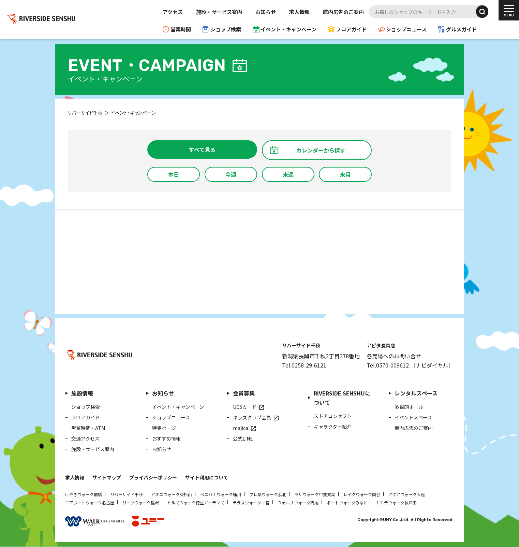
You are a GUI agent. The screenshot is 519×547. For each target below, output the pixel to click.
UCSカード (244, 406)
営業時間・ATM (88, 427)
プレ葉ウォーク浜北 (267, 494)
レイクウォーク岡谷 (361, 494)
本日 (173, 174)
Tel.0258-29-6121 (304, 365)
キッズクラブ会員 (252, 417)
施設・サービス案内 (219, 11)
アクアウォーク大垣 (406, 494)
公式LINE (243, 438)
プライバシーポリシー (153, 477)
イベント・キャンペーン (288, 29)
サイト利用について (206, 477)
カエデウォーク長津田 (396, 502)
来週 (288, 174)
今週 (230, 174)
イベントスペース (413, 417)
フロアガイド (351, 29)
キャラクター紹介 (333, 426)
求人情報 (299, 11)
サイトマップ (106, 477)
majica (240, 427)
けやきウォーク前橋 (83, 494)
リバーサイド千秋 (126, 494)
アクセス (173, 11)
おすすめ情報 (166, 438)
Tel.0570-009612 (388, 365)
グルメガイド (461, 29)
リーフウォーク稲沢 (140, 502)
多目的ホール (409, 406)
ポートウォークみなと (347, 502)
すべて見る (202, 149)
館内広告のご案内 (343, 11)
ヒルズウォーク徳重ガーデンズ (195, 502)
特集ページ (164, 427)
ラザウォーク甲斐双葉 (314, 494)
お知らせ (265, 11)
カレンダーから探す (320, 150)
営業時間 (180, 29)
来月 (345, 174)
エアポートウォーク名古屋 (89, 502)
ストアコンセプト (333, 416)
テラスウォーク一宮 (251, 502)
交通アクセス (85, 438)
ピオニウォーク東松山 (171, 494)
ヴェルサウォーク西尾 (298, 502)
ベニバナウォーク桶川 (220, 494)
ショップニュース (406, 29)
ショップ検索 (225, 29)
